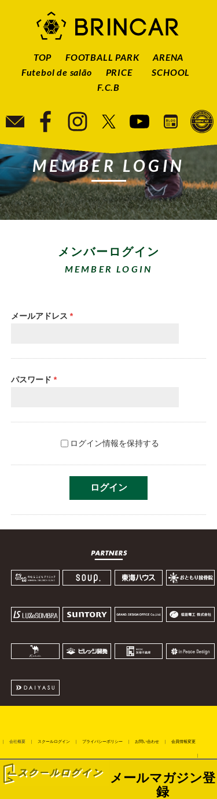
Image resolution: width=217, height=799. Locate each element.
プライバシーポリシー (102, 741)
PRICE (119, 72)
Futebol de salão (56, 72)
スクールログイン (54, 741)
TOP (43, 56)
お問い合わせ (147, 741)
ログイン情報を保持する (114, 443)
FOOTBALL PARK (102, 56)
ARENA (168, 56)
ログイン (108, 487)
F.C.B (108, 87)
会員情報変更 (183, 741)
